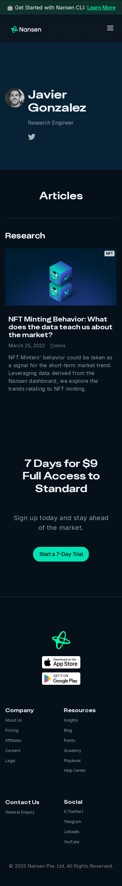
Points (69, 740)
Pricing (11, 730)
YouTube (71, 841)
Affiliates (13, 740)
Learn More (101, 7)
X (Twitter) (73, 811)
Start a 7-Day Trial (61, 554)
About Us (13, 720)
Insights (71, 720)
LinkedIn (71, 831)
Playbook (72, 760)
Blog (68, 730)
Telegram (72, 821)
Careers (12, 750)
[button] (110, 28)
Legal (10, 760)
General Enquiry (20, 812)
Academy (72, 750)
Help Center (75, 770)
